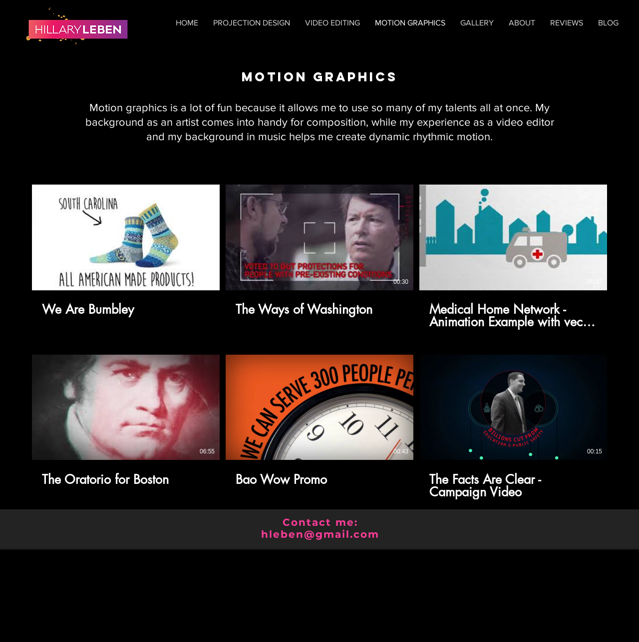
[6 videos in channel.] (319, 342)
